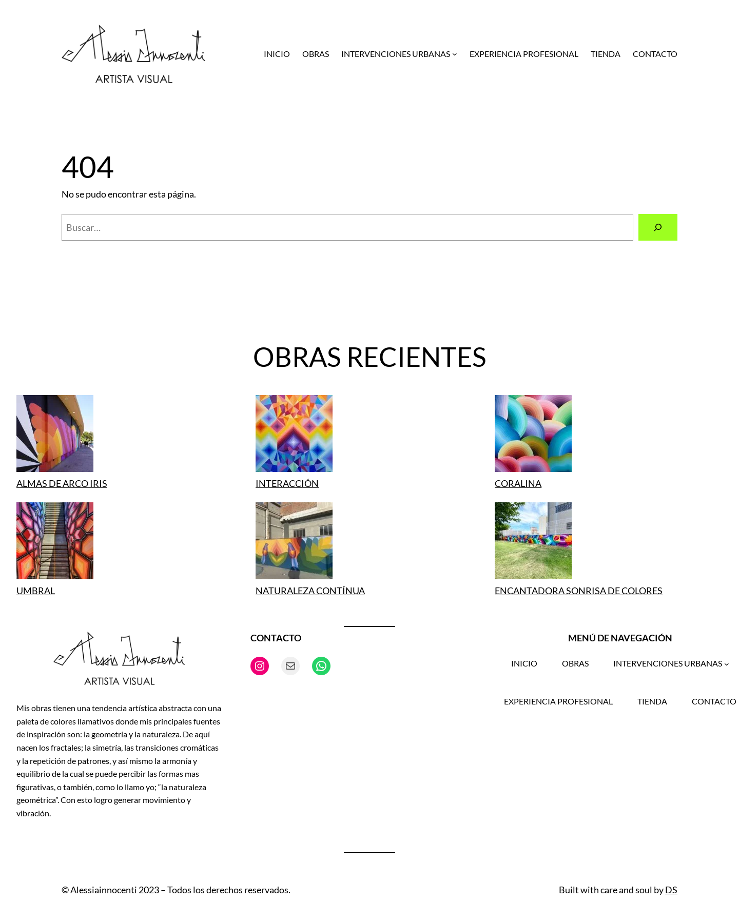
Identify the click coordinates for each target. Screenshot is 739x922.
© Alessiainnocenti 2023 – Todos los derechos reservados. (176, 889)
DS (671, 889)
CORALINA (518, 483)
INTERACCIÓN (287, 483)
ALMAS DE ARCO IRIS (61, 483)
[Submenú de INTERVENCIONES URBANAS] (454, 53)
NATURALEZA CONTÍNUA (310, 590)
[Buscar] (657, 227)
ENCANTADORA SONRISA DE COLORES (579, 590)
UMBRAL (35, 590)
